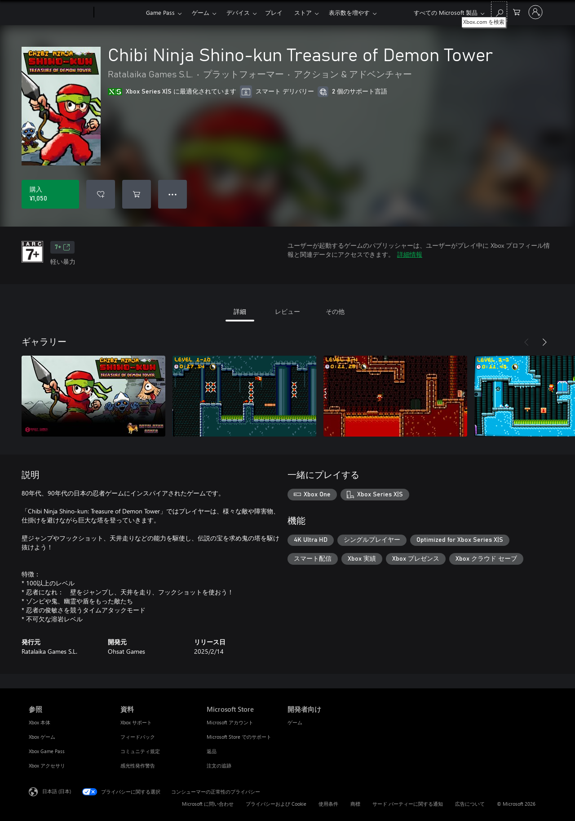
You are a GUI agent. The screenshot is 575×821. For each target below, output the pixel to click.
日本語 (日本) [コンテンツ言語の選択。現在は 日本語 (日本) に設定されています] (56, 791)
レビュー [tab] (287, 311)
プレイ (274, 12)
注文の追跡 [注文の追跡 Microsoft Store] (219, 765)
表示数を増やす (349, 12)
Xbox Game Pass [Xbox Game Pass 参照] (47, 751)
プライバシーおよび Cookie (276, 804)
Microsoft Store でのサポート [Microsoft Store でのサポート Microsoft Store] (239, 737)
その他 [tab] (335, 311)
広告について (470, 804)
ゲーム (200, 12)
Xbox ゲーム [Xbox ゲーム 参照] (42, 737)
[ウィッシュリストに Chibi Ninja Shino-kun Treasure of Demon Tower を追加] (100, 194)
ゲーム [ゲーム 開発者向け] (295, 722)
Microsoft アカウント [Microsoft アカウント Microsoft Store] (230, 722)
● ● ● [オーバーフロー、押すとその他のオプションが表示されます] (172, 194)
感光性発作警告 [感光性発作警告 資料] (137, 765)
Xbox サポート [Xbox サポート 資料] (136, 722)
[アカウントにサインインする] (535, 12)
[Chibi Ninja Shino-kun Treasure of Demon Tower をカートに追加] (136, 194)
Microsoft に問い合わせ (208, 804)
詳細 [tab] (240, 311)
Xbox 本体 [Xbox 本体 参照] (39, 722)
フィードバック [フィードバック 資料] (137, 737)
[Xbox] (118, 12)
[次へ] (544, 342)
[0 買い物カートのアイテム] (516, 11)
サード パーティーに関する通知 (407, 804)
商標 (355, 804)
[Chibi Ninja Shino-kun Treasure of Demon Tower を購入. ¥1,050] (50, 194)
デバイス (238, 12)
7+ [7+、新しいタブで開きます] (62, 247)
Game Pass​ (160, 12)
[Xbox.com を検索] (499, 11)
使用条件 (328, 804)
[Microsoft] (59, 12)
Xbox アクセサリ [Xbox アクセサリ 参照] (47, 765)
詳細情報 (409, 254)
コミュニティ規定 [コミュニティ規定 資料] (140, 751)
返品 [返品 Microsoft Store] (212, 751)
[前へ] (526, 342)
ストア (303, 12)
